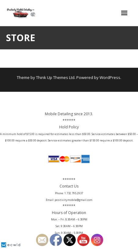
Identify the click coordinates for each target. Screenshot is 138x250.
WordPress (110, 77)
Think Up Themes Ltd (55, 77)
